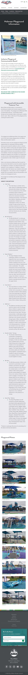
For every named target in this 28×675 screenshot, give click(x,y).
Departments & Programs (14, 621)
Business (16, 7)
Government (24, 7)
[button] (23, 641)
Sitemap (14, 624)
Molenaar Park (19, 11)
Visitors (10, 7)
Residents (3, 7)
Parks (6, 11)
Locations (11, 11)
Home (2, 11)
